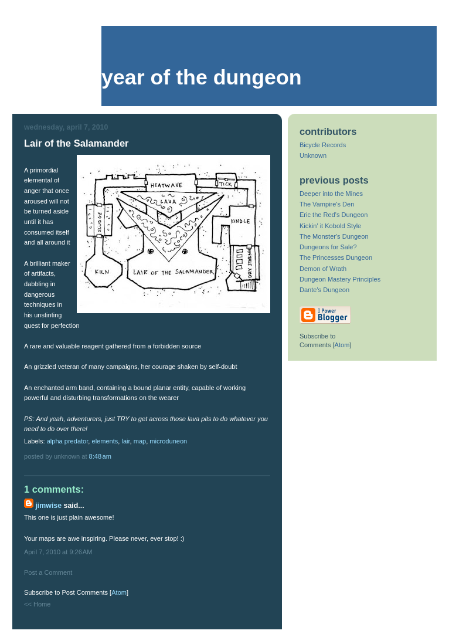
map (140, 441)
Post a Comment (48, 572)
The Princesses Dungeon (336, 257)
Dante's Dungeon (324, 289)
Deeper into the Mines (331, 193)
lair (125, 441)
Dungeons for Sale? (328, 246)
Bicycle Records (323, 144)
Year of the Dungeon (201, 77)
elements (104, 441)
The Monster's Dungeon (334, 236)
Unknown (313, 155)
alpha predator (68, 441)
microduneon (168, 441)
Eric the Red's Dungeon (334, 214)
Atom (119, 592)
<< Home (37, 604)
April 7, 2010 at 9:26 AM (58, 551)
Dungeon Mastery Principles (340, 279)
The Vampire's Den (327, 204)
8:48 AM (100, 456)
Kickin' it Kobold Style (330, 225)
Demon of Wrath (323, 268)
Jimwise (48, 505)
